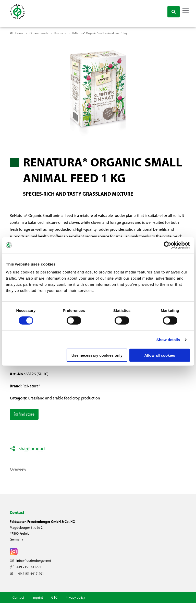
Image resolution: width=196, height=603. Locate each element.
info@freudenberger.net (30, 561)
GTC (54, 597)
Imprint (37, 597)
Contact (18, 597)
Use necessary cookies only (96, 355)
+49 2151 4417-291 (27, 574)
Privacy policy (75, 597)
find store (26, 414)
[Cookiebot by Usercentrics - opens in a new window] (167, 245)
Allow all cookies (159, 355)
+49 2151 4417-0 (25, 567)
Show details (168, 339)
